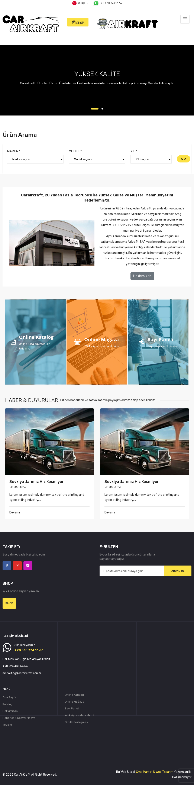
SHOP (78, 22)
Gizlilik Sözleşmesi (76, 722)
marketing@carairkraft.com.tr (22, 673)
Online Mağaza (74, 701)
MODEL (75, 151)
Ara (183, 158)
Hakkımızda (142, 276)
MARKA (13, 151)
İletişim (7, 724)
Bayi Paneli (72, 708)
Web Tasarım (164, 772)
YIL (134, 151)
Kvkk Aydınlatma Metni (79, 715)
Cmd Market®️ (145, 772)
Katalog (8, 704)
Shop (9, 603)
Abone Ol (177, 570)
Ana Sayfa (9, 697)
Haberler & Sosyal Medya (19, 717)
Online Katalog (74, 694)
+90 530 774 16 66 (107, 3)
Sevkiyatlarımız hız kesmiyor (36, 481)
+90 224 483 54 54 (15, 666)
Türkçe (80, 3)
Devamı (14, 512)
